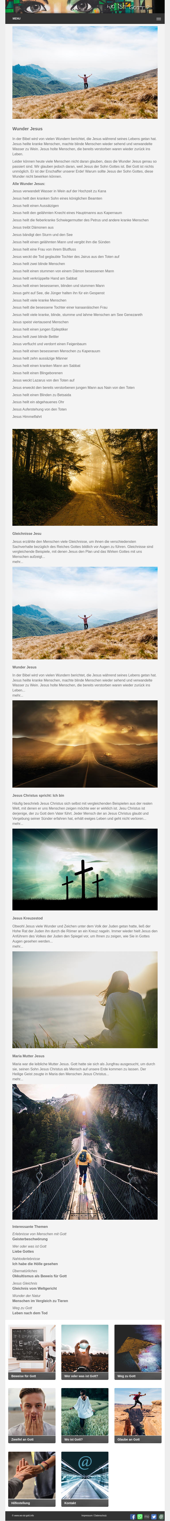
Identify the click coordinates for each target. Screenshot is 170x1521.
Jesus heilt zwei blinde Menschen (38, 264)
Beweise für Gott (23, 1376)
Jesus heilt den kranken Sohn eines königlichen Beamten (57, 198)
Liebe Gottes (23, 1251)
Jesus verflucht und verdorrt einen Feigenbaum (49, 344)
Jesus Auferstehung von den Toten (39, 409)
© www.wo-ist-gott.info (23, 1515)
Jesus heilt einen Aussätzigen (35, 206)
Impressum (86, 1515)
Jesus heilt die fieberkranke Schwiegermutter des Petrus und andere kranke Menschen (80, 220)
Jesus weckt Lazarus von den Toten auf (43, 380)
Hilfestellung (20, 1503)
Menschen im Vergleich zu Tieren (40, 1301)
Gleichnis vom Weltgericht (34, 1288)
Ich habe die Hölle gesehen (35, 1264)
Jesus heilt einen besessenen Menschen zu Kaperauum (56, 351)
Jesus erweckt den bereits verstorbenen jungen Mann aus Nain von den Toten (73, 388)
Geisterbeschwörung (30, 1239)
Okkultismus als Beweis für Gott (39, 1276)
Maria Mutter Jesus (28, 1056)
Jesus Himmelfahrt (27, 417)
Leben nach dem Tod (30, 1313)
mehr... (17, 562)
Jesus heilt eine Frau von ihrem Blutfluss (44, 249)
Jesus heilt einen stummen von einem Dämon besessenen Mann (63, 271)
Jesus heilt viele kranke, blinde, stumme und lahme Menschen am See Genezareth (77, 315)
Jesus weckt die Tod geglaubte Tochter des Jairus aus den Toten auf (65, 257)
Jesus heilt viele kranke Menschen (39, 300)
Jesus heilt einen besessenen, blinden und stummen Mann (58, 286)
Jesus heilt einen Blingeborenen (37, 373)
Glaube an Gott (129, 1439)
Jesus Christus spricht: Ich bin (38, 795)
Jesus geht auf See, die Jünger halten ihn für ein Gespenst (58, 293)
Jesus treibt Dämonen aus (33, 227)
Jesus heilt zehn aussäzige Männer (40, 358)
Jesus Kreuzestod (27, 918)
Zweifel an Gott (22, 1439)
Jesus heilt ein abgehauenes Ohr (38, 402)
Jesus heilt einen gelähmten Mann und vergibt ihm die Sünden (61, 242)
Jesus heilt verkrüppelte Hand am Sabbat (44, 278)
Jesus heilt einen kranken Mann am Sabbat (46, 366)
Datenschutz (100, 1515)
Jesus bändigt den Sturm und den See (42, 235)
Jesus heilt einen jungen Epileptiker (40, 329)
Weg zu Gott (126, 1376)
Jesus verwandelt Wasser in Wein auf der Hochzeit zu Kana (59, 191)
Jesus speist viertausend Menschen (40, 322)
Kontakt (70, 1503)
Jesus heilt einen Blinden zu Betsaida (41, 395)
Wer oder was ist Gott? (81, 1376)
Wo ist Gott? (73, 1439)
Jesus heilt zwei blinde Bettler (35, 337)
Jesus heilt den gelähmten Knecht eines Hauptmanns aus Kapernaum (67, 213)
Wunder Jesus (24, 667)
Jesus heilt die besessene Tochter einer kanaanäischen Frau (59, 307)
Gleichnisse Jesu (26, 534)
